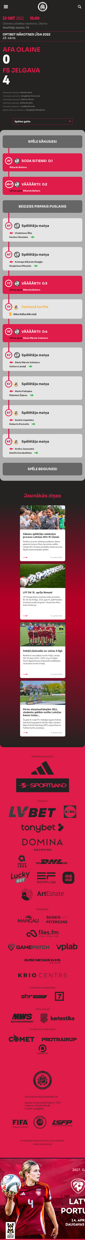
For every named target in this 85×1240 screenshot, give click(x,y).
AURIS (49, 1144)
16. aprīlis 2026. (42, 557)
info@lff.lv (38, 1108)
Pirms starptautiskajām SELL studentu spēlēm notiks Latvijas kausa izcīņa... (42, 712)
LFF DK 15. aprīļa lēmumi (37, 592)
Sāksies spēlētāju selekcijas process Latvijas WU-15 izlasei (41, 535)
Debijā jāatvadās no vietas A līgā (42, 650)
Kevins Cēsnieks (18, 237)
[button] (42, 121)
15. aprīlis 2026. (42, 615)
